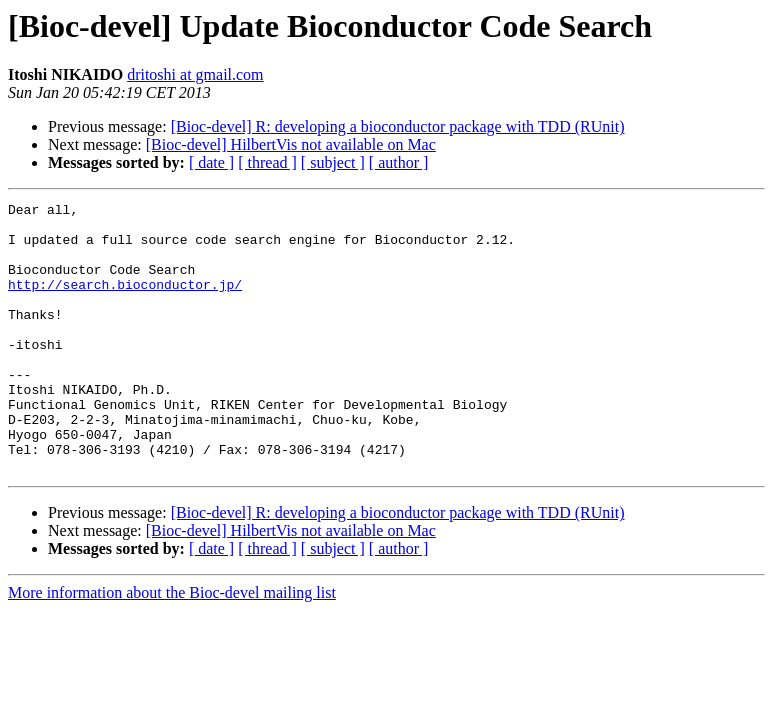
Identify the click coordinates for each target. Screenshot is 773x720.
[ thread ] (267, 162)
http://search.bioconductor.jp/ (125, 302)
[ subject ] (333, 162)
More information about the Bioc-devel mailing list (172, 646)
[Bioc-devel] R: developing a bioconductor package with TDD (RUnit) (398, 126)
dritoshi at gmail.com (195, 74)
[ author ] (399, 162)
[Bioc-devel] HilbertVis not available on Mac (291, 144)
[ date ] (211, 162)
